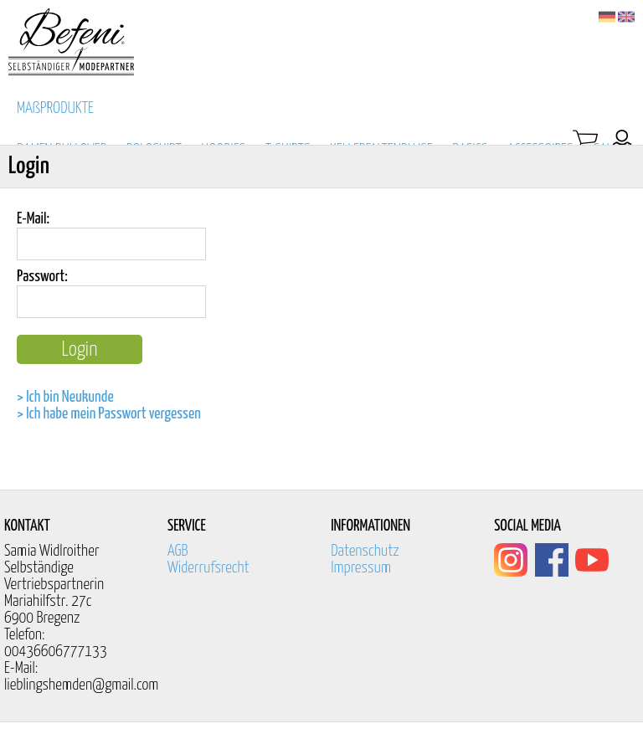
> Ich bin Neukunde (65, 397)
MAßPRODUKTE (55, 108)
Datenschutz (365, 551)
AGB (177, 551)
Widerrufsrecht (208, 568)
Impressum (361, 568)
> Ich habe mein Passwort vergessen (109, 414)
